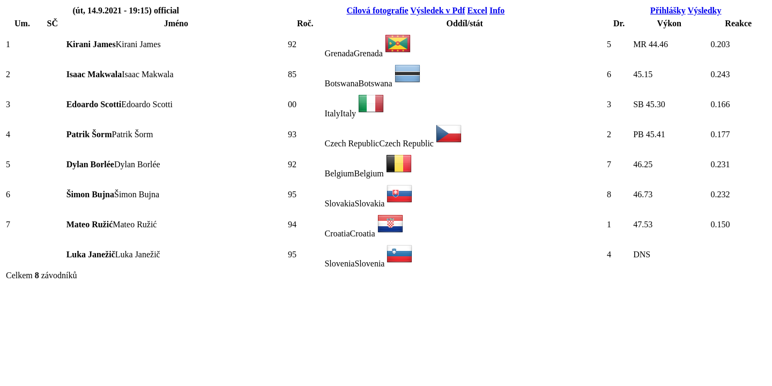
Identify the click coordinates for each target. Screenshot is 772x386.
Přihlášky (668, 10)
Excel (477, 10)
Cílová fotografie (378, 10)
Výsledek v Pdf (437, 10)
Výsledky (704, 10)
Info (496, 10)
